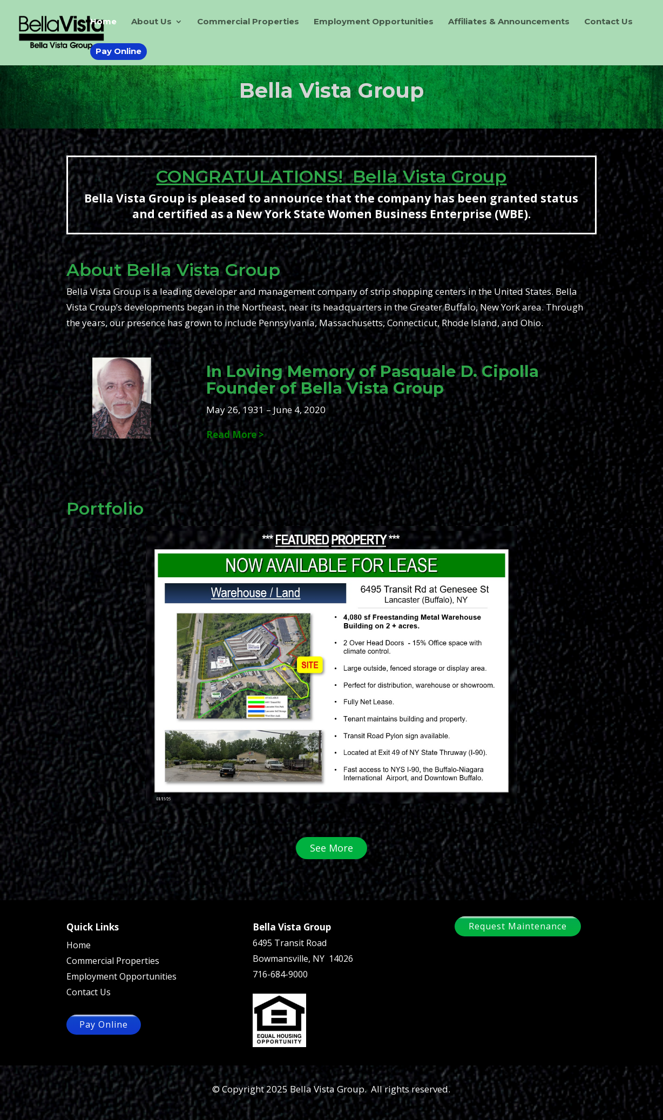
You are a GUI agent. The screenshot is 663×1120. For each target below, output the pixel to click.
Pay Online (118, 51)
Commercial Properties (248, 22)
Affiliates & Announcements (509, 22)
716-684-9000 (280, 974)
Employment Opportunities (374, 22)
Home (103, 22)
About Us (151, 22)
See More (331, 847)
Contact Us (608, 22)
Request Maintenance (518, 926)
